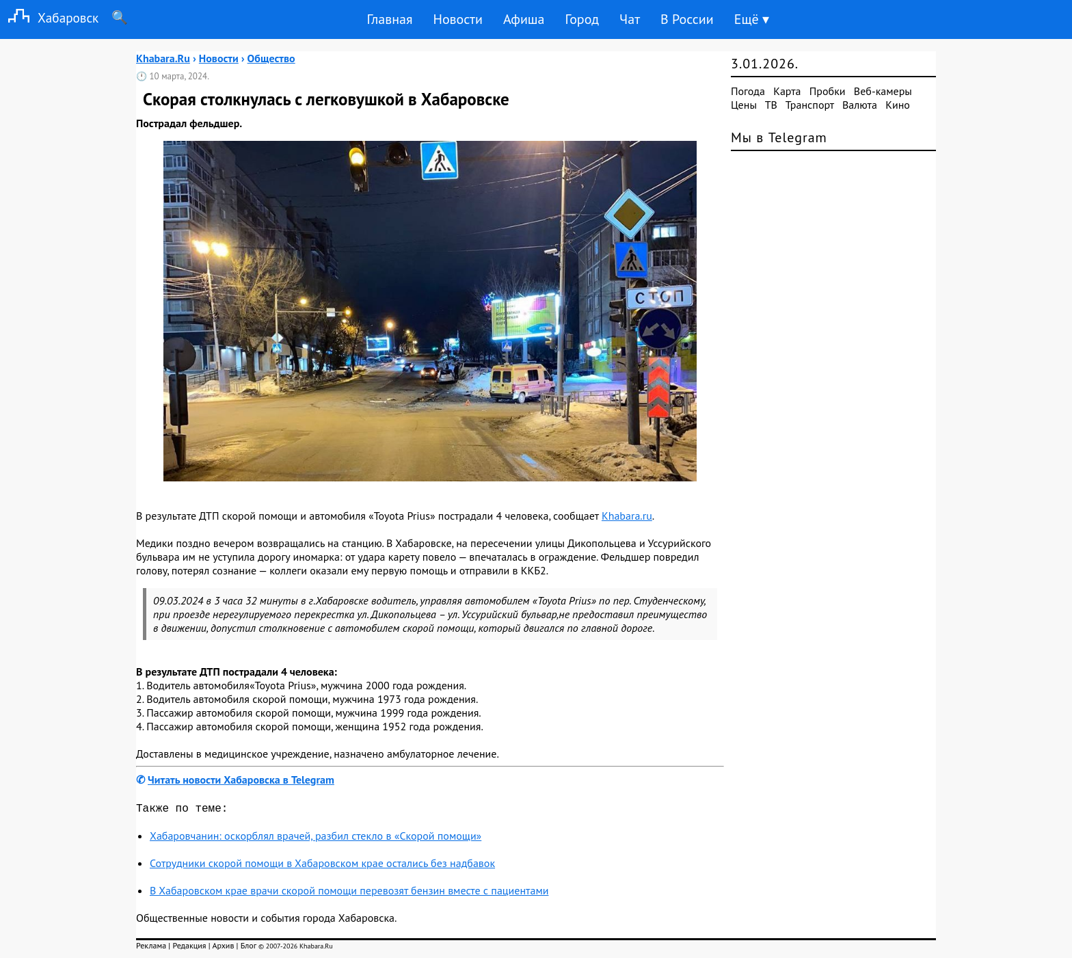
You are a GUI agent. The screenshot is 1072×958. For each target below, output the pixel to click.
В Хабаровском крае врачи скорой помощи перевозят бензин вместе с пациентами (349, 893)
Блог (248, 948)
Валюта (859, 104)
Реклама (151, 948)
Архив (223, 948)
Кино (897, 104)
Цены (744, 104)
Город (582, 19)
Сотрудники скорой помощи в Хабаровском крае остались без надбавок (322, 866)
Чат (629, 19)
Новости (457, 19)
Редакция (189, 948)
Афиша (524, 19)
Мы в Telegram (779, 137)
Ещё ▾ (751, 19)
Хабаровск (49, 17)
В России (687, 19)
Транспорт (810, 104)
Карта (787, 91)
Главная (389, 19)
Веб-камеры (883, 91)
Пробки (827, 91)
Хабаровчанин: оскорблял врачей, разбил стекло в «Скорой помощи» (315, 838)
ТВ (771, 104)
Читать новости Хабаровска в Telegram (241, 779)
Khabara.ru (627, 515)
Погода (748, 91)
